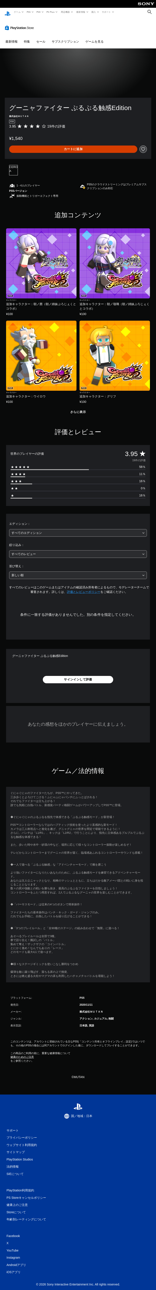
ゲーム (17, 11)
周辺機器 (65, 11)
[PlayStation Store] (20, 23)
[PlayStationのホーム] (7, 12)
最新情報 (80, 11)
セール (40, 37)
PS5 (29, 11)
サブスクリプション (65, 37)
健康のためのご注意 (22, 1052)
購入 (93, 11)
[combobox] (78, 529)
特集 (27, 37)
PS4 (39, 11)
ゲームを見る (94, 37)
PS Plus (50, 11)
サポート (106, 11)
